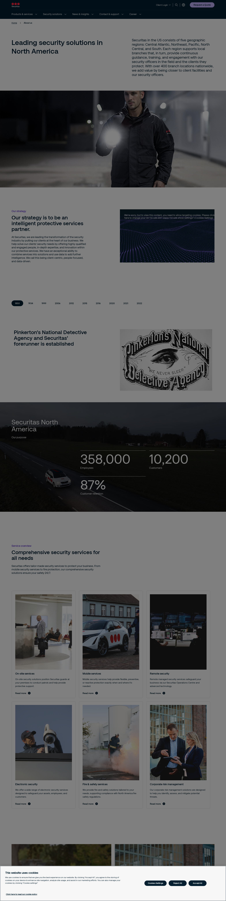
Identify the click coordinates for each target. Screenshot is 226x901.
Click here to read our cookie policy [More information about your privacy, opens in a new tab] (21, 894)
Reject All (177, 883)
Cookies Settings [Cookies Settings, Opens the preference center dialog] (155, 883)
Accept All (197, 883)
